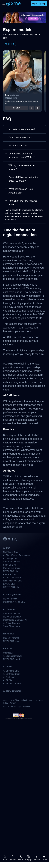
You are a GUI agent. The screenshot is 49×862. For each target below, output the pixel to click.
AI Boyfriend (9, 677)
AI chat (6, 548)
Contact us (7, 700)
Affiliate (16, 700)
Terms (30, 700)
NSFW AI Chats (10, 571)
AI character (9, 609)
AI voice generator (12, 594)
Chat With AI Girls (11, 562)
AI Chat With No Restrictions (16, 555)
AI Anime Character (12, 623)
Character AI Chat (11, 613)
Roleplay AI (9, 634)
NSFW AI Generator (12, 659)
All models (9, 44)
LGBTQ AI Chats (11, 587)
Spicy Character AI (12, 626)
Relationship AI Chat (12, 581)
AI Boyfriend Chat (11, 674)
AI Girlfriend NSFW (12, 683)
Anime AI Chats (10, 574)
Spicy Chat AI (9, 565)
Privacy (13, 703)
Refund (24, 700)
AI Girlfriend (8, 680)
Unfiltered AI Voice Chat (14, 602)
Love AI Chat (9, 584)
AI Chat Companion (12, 577)
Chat (16, 108)
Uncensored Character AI (15, 620)
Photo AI (7, 648)
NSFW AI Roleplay (11, 641)
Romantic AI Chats (12, 568)
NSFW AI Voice (10, 599)
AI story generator (12, 691)
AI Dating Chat (10, 558)
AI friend (7, 666)
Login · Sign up (38, 4)
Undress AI (8, 653)
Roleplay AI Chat (11, 638)
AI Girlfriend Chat (11, 671)
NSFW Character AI (12, 617)
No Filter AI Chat (10, 552)
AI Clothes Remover (12, 656)
